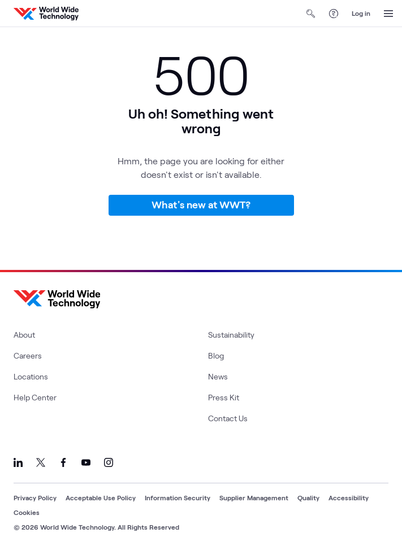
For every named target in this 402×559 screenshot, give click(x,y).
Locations (31, 376)
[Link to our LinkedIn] (18, 462)
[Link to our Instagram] (108, 462)
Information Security (177, 497)
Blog (216, 355)
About (24, 334)
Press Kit (223, 397)
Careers (28, 355)
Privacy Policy (35, 497)
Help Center (35, 397)
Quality (308, 497)
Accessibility (348, 497)
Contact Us (228, 418)
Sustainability (231, 334)
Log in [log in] (361, 13)
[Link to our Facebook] (63, 462)
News (218, 376)
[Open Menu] (388, 13)
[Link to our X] (40, 462)
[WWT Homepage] (46, 13)
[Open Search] (310, 13)
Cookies (27, 512)
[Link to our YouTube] (85, 462)
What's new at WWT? (201, 204)
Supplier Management (253, 497)
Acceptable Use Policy (101, 497)
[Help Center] (333, 13)
